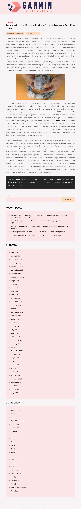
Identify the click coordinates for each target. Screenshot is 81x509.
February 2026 (16, 260)
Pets (12, 459)
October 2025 (16, 274)
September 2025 (17, 277)
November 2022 (17, 382)
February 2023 (16, 379)
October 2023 (16, 354)
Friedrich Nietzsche (15, 34)
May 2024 (14, 330)
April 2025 (14, 295)
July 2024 (14, 323)
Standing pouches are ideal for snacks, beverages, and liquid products (38, 232)
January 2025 (16, 305)
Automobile (15, 410)
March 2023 (15, 375)
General (14, 445)
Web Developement (18, 488)
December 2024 (17, 309)
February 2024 (16, 340)
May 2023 (14, 368)
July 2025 (14, 284)
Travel (13, 484)
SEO (12, 466)
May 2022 (14, 393)
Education (15, 424)
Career (13, 417)
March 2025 (15, 298)
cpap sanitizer (62, 121)
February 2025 (16, 302)
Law (12, 456)
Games (13, 442)
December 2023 (17, 347)
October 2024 (16, 316)
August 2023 (15, 358)
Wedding (14, 491)
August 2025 (15, 281)
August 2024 (16, 319)
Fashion (14, 431)
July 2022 (14, 386)
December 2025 (17, 267)
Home (13, 452)
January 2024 (16, 344)
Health (13, 449)
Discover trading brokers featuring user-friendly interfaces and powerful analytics (39, 227)
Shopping (9, 23)
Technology (15, 480)
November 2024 (17, 312)
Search (8, 195)
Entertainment (16, 428)
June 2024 (15, 326)
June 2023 (15, 365)
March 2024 (15, 337)
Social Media (16, 473)
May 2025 (14, 291)
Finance (14, 435)
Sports (13, 477)
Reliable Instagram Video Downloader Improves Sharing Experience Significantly (37, 222)
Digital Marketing (17, 421)
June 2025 (15, 288)
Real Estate (15, 463)
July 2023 (14, 361)
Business (14, 414)
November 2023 (17, 351)
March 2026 (15, 256)
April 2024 (15, 333)
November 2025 (17, 270)
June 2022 (15, 389)
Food (13, 438)
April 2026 (14, 253)
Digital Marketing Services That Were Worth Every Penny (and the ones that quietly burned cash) (39, 216)
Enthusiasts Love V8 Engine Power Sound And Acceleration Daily (36, 235)
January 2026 (16, 263)
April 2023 (14, 372)
